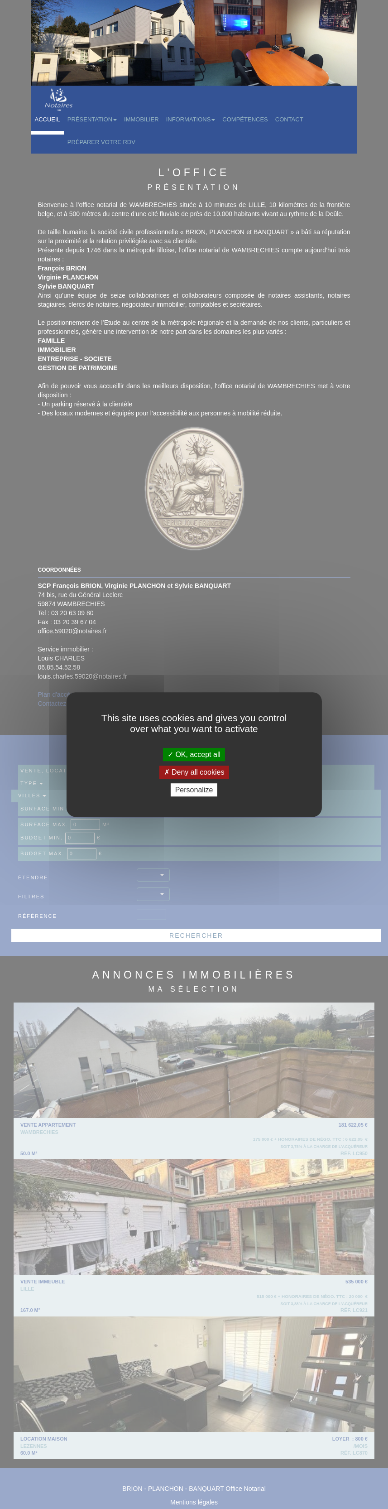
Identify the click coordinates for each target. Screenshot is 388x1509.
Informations (191, 119)
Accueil (47, 119)
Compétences (245, 119)
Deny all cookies (194, 772)
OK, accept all (194, 754)
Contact (289, 119)
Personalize (194, 790)
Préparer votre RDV (101, 142)
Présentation (92, 119)
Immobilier (141, 119)
